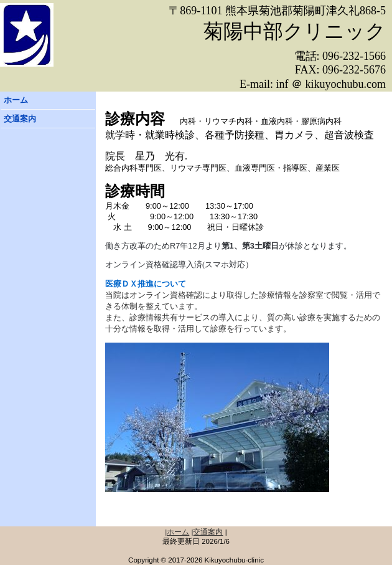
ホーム (16, 100)
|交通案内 (207, 532)
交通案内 (20, 118)
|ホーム (177, 532)
